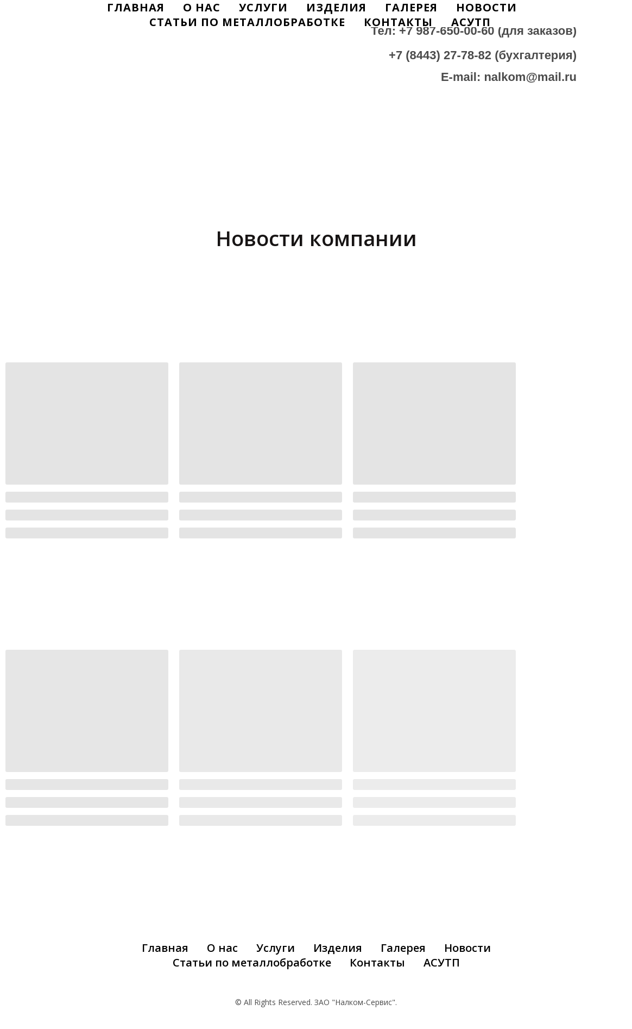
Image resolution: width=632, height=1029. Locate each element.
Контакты (398, 22)
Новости (486, 7)
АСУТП (471, 22)
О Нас (201, 7)
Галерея (411, 7)
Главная (136, 7)
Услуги (263, 7)
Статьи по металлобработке (247, 22)
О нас (222, 947)
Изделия (336, 7)
